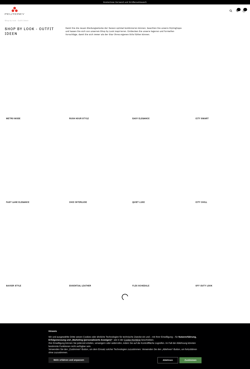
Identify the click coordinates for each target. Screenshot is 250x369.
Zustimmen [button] (190, 360)
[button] (237, 11)
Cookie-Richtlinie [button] (132, 340)
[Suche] (231, 11)
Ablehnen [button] (168, 360)
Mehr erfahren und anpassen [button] (69, 360)
